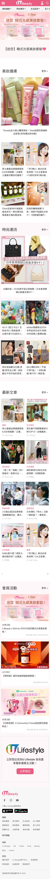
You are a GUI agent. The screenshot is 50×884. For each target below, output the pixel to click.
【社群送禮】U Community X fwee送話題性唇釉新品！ (25, 725)
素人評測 (36, 825)
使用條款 (5, 864)
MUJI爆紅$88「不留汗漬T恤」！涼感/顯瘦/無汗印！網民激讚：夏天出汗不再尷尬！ (36, 373)
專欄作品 (5, 830)
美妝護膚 (6, 9)
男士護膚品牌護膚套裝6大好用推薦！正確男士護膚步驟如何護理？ (12, 172)
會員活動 (26, 830)
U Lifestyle (6, 846)
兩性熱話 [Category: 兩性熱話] (6, 467)
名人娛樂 (36, 821)
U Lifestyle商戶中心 (19, 860)
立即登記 (25, 771)
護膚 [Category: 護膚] (4, 425)
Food (29, 846)
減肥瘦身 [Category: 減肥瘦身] (30, 508)
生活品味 (34, 9)
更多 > (45, 71)
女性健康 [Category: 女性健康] (30, 467)
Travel (21, 846)
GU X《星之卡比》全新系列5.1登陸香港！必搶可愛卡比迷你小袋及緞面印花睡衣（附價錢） (12, 334)
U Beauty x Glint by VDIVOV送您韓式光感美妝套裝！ (24, 630)
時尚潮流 (20, 9)
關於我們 (5, 860)
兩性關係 (15, 825)
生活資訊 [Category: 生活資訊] (30, 425)
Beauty (37, 846)
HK (14, 846)
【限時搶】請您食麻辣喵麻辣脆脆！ (19, 676)
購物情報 (26, 825)
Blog (4, 850)
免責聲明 (34, 860)
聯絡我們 (26, 864)
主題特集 (15, 830)
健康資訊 (5, 825)
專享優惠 (36, 830)
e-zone (11, 850)
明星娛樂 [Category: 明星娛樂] (6, 508)
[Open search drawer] (47, 3)
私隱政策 (15, 864)
